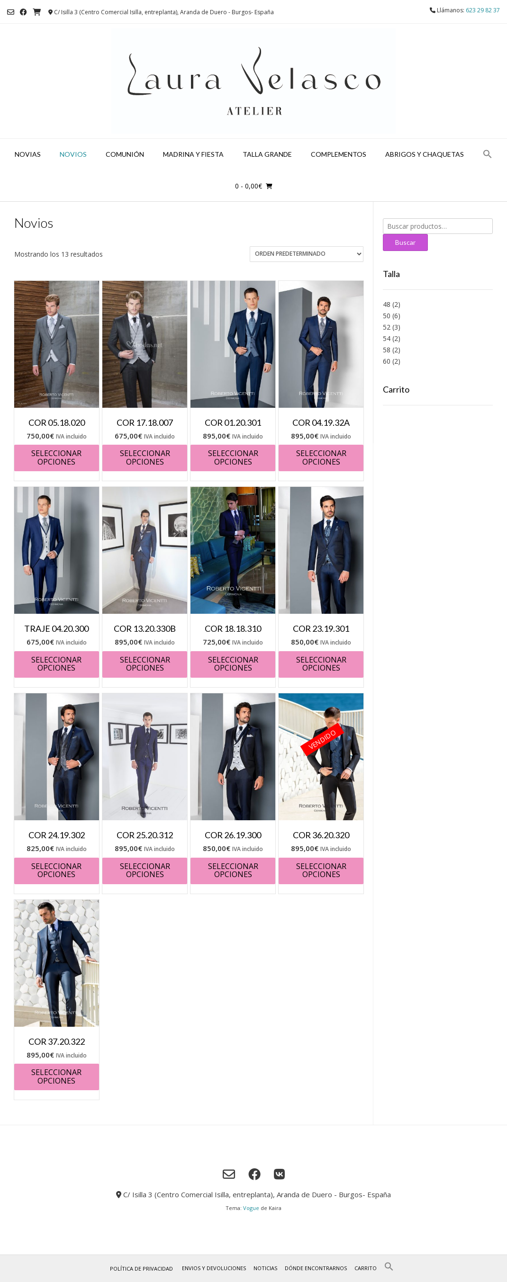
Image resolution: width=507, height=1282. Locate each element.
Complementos (338, 154)
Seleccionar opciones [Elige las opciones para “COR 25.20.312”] (145, 870)
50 (386, 315)
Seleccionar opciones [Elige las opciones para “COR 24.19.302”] (56, 870)
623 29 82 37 (483, 10)
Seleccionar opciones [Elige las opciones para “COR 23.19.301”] (321, 663)
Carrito (365, 1268)
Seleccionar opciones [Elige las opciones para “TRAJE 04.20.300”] (56, 663)
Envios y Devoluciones (214, 1268)
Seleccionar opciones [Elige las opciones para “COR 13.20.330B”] (145, 663)
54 (386, 338)
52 (386, 327)
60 (386, 361)
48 (386, 304)
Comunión (125, 154)
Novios (73, 154)
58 (386, 349)
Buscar (405, 242)
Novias (28, 154)
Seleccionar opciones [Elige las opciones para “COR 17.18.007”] (145, 457)
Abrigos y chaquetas (424, 154)
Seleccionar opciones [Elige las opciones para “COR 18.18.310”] (233, 663)
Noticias (265, 1268)
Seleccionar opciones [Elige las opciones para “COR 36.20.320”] (321, 870)
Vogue (251, 1207)
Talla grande (267, 154)
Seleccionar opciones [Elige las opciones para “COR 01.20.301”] (233, 457)
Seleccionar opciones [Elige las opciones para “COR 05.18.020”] (56, 457)
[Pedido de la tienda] (306, 254)
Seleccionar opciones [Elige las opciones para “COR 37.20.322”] (56, 1076)
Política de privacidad (141, 1268)
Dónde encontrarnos (316, 1268)
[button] (487, 154)
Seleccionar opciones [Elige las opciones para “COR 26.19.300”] (233, 870)
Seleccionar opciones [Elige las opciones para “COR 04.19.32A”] (321, 457)
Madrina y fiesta (193, 154)
